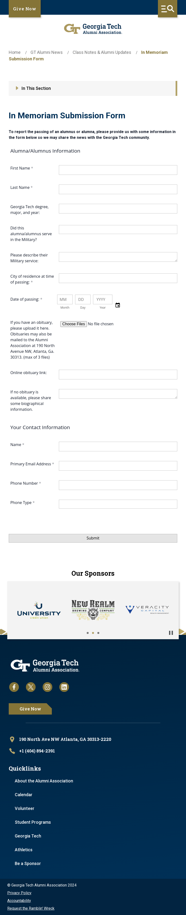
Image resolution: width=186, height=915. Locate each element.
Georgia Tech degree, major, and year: (29, 209)
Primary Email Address (31, 464)
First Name (20, 168)
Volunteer (24, 808)
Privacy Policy (19, 893)
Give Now (24, 9)
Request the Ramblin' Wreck (30, 908)
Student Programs (33, 822)
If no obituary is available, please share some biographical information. (30, 400)
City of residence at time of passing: (32, 279)
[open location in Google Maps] (93, 739)
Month (64, 307)
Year (103, 307)
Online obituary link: (28, 372)
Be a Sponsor (28, 863)
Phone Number (24, 483)
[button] (118, 305)
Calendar (23, 794)
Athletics (23, 849)
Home (15, 52)
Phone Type (21, 502)
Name (16, 444)
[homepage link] (93, 28)
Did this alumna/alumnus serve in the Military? (31, 233)
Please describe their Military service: (29, 257)
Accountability (19, 900)
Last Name (20, 187)
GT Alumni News (47, 52)
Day (82, 307)
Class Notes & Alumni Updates (102, 52)
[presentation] (45, 531)
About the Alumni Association (44, 780)
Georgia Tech (28, 835)
